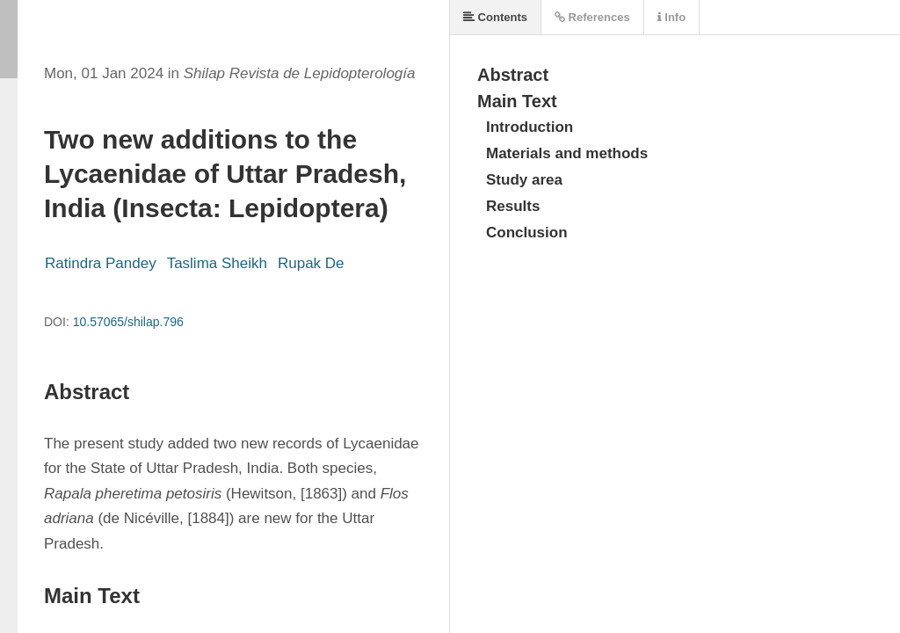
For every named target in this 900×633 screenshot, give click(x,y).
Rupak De (311, 263)
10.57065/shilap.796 (128, 322)
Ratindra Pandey (100, 263)
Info (671, 17)
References (592, 17)
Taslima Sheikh (217, 263)
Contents (495, 17)
